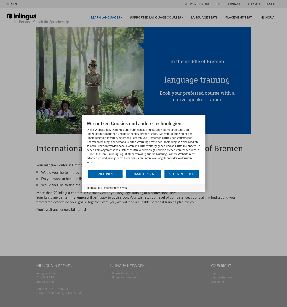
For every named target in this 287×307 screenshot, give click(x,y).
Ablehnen (105, 173)
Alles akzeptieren (181, 173)
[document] (144, 145)
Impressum (93, 187)
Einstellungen (143, 173)
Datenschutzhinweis (115, 187)
